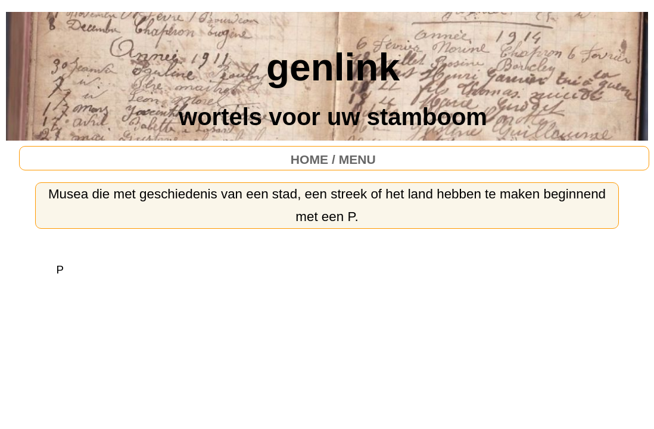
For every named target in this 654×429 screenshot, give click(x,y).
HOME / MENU (333, 159)
